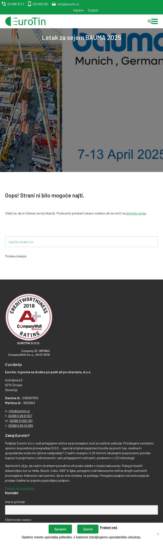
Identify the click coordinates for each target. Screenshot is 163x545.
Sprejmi (60, 529)
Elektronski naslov (18, 520)
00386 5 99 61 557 (20, 416)
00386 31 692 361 (21, 421)
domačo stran (136, 213)
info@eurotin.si (68, 4)
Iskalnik (17, 229)
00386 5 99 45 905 (20, 425)
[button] (154, 21)
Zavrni (88, 529)
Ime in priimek (15, 502)
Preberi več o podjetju (19, 488)
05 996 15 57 (15, 4)
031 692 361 (40, 4)
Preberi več (108, 527)
